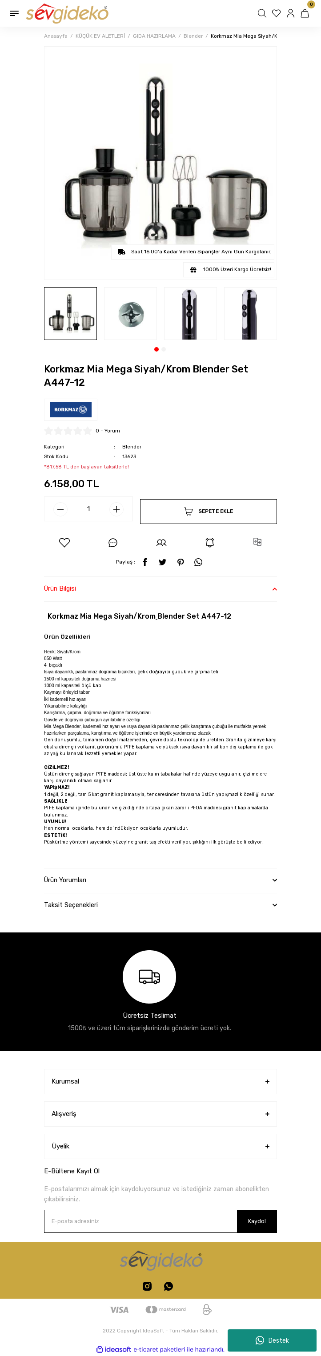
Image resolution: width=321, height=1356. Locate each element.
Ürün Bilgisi (60, 588)
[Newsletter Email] (160, 1221)
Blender (131, 447)
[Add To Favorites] (64, 542)
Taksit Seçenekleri (71, 905)
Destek (272, 1340)
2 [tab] (163, 349)
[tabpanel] (70, 313)
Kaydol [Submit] (257, 1221)
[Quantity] (88, 509)
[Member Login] (291, 13)
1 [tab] (156, 349)
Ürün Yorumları (65, 880)
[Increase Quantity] (116, 509)
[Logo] (66, 13)
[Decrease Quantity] (60, 509)
